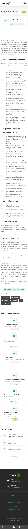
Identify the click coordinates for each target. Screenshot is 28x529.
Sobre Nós (14, 495)
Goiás (14, 443)
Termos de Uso (14, 506)
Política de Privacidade (14, 502)
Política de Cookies (14, 509)
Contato (14, 499)
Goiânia (20, 196)
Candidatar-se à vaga (17, 24)
